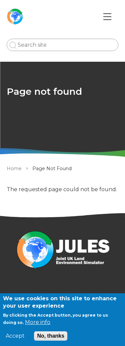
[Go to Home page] (15, 16)
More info (37, 322)
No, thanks (50, 336)
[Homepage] (62, 251)
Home (14, 168)
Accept (15, 336)
